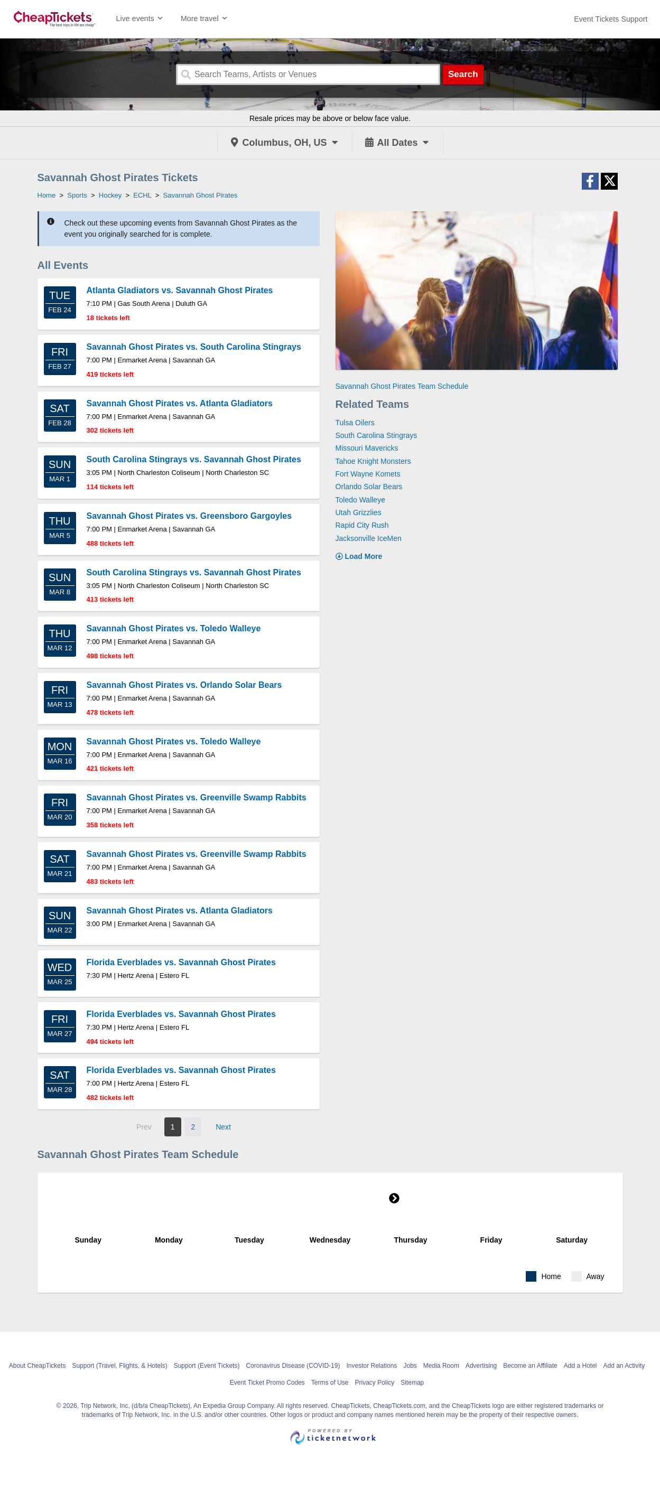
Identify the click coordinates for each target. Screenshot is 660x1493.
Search (463, 74)
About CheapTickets (37, 1365)
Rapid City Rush (362, 525)
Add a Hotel (580, 1365)
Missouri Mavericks (367, 448)
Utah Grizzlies (359, 512)
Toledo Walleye (360, 500)
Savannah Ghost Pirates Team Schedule (402, 386)
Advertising (481, 1365)
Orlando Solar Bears (369, 486)
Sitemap (412, 1382)
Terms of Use (330, 1382)
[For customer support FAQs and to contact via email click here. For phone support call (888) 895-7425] (610, 19)
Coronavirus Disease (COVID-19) (293, 1365)
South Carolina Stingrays (376, 435)
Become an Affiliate (530, 1365)
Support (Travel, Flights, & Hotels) (119, 1365)
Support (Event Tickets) (207, 1365)
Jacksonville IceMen (369, 538)
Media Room (441, 1365)
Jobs (410, 1365)
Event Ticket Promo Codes (267, 1382)
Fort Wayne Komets (368, 474)
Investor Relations (371, 1365)
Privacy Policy (375, 1382)
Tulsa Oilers (355, 422)
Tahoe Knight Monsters (373, 461)
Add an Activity (624, 1365)
